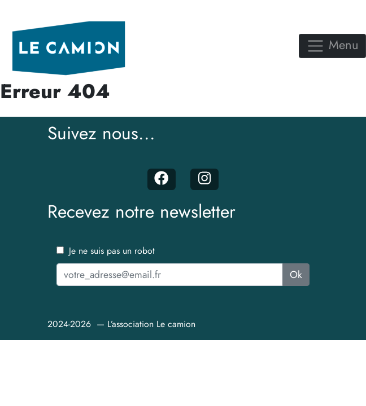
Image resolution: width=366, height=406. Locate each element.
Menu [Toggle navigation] (332, 45)
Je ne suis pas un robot (105, 250)
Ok (296, 274)
